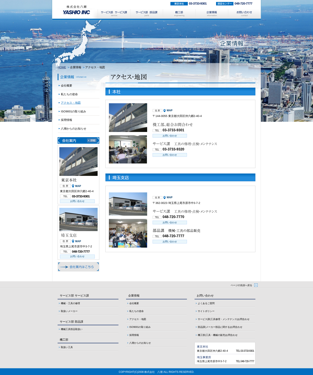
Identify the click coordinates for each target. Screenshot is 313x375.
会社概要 (66, 85)
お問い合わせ (170, 135)
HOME (62, 67)
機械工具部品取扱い (71, 329)
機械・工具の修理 (70, 303)
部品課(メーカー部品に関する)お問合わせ (220, 327)
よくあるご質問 (206, 303)
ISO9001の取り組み (73, 111)
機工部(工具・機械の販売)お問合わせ (218, 335)
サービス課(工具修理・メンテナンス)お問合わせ (224, 319)
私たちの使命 (69, 94)
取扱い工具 (67, 347)
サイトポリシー (206, 311)
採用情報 (66, 120)
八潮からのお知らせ (73, 128)
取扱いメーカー (69, 311)
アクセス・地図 (71, 102)
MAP (170, 110)
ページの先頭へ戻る (241, 285)
